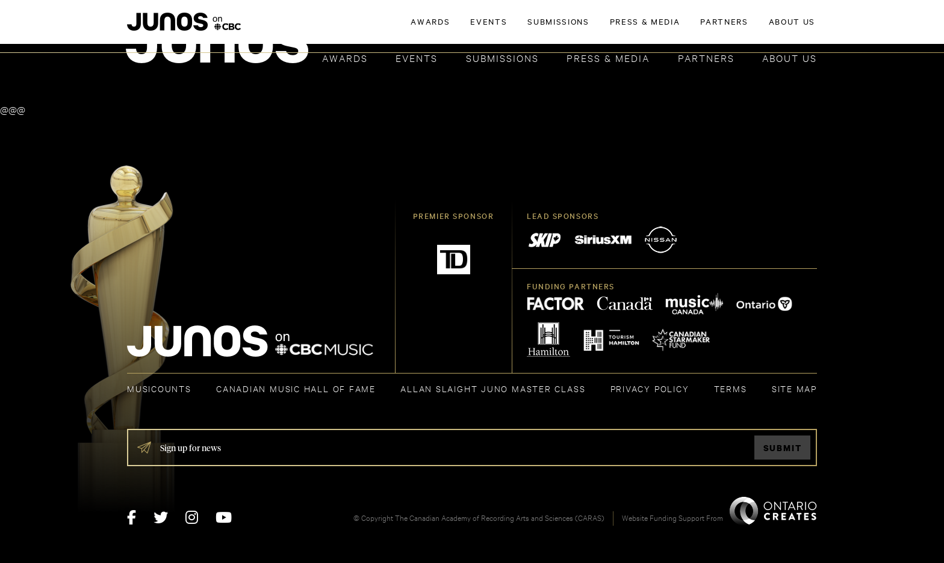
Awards (345, 57)
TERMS (730, 388)
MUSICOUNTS (159, 388)
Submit (782, 448)
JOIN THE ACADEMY (649, 28)
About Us (789, 57)
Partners (706, 57)
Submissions (502, 57)
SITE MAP (794, 388)
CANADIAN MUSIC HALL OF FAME (296, 388)
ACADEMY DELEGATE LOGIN (760, 28)
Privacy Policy (649, 388)
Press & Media (608, 57)
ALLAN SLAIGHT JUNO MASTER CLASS (492, 388)
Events (417, 57)
